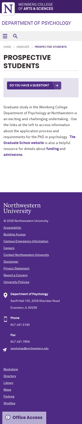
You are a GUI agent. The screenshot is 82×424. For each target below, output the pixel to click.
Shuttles (9, 403)
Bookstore (10, 369)
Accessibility (12, 227)
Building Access (14, 234)
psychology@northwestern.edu (29, 348)
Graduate (23, 47)
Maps (7, 389)
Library (8, 383)
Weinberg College (50, 7)
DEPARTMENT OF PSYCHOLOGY (36, 23)
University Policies (16, 282)
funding (52, 149)
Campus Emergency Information (25, 241)
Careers (8, 248)
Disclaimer (10, 261)
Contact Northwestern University (26, 255)
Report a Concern (15, 275)
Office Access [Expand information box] (27, 417)
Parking (8, 396)
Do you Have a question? (29, 85)
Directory (9, 376)
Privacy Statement (16, 268)
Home (7, 47)
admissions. (13, 155)
